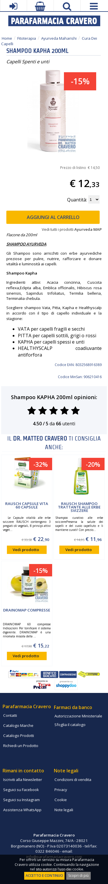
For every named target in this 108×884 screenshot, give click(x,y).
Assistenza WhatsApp (22, 809)
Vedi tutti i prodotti (72, 229)
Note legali (63, 809)
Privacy (60, 789)
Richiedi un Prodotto (20, 745)
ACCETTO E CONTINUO (44, 875)
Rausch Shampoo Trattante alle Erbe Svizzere (79, 507)
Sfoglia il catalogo (70, 724)
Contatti (10, 715)
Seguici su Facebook (21, 789)
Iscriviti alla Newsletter (22, 779)
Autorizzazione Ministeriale (78, 716)
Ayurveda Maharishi (59, 38)
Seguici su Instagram (21, 799)
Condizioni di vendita (72, 779)
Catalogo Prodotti (18, 735)
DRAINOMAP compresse (26, 610)
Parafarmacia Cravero (27, 706)
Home (7, 38)
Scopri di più (78, 875)
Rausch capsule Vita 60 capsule (26, 505)
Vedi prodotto (26, 549)
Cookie (60, 799)
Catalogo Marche (18, 725)
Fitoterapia (26, 38)
